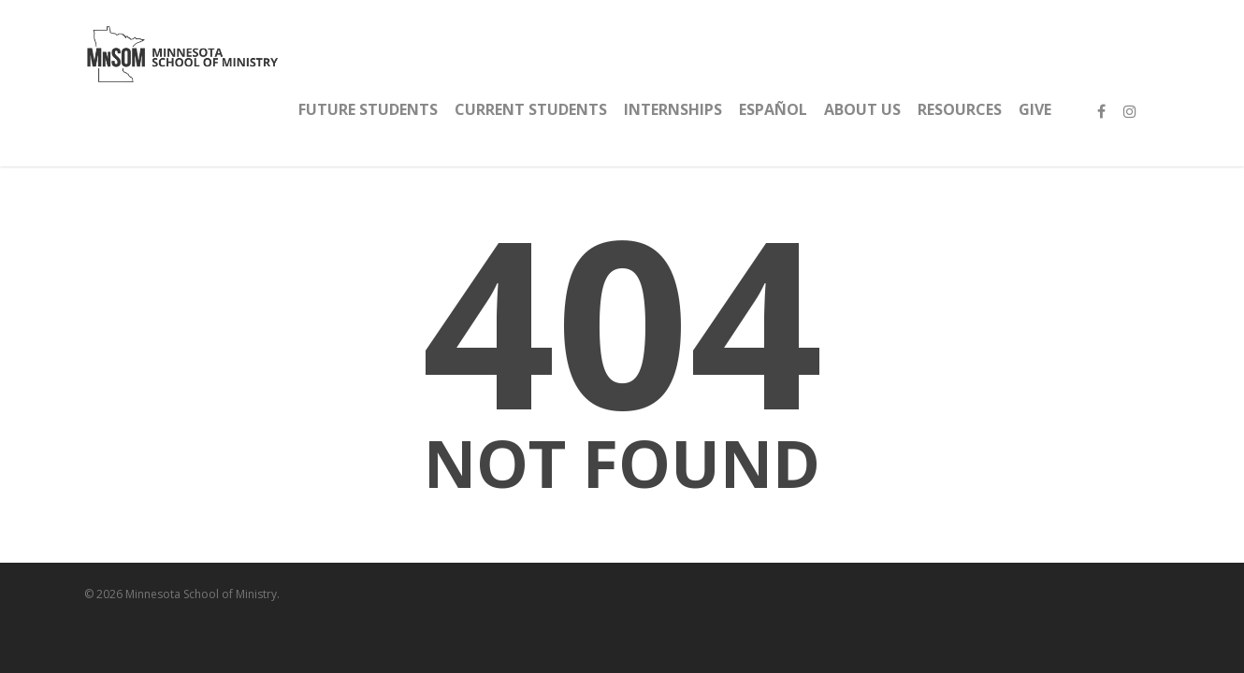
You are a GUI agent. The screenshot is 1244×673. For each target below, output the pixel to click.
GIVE (1035, 109)
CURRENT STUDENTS (531, 109)
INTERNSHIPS (673, 109)
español (773, 109)
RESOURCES (960, 109)
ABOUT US (862, 109)
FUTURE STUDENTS (368, 109)
